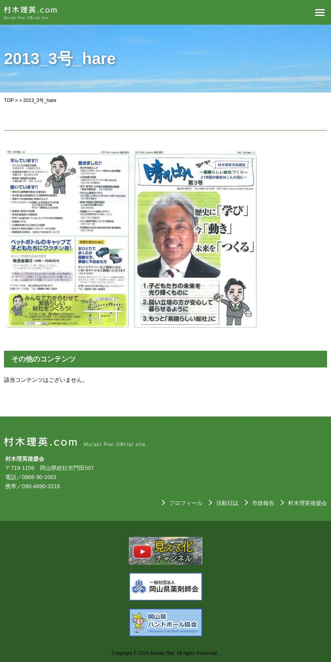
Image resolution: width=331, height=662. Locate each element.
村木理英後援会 (307, 503)
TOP (9, 100)
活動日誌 (227, 503)
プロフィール (186, 503)
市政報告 (263, 503)
